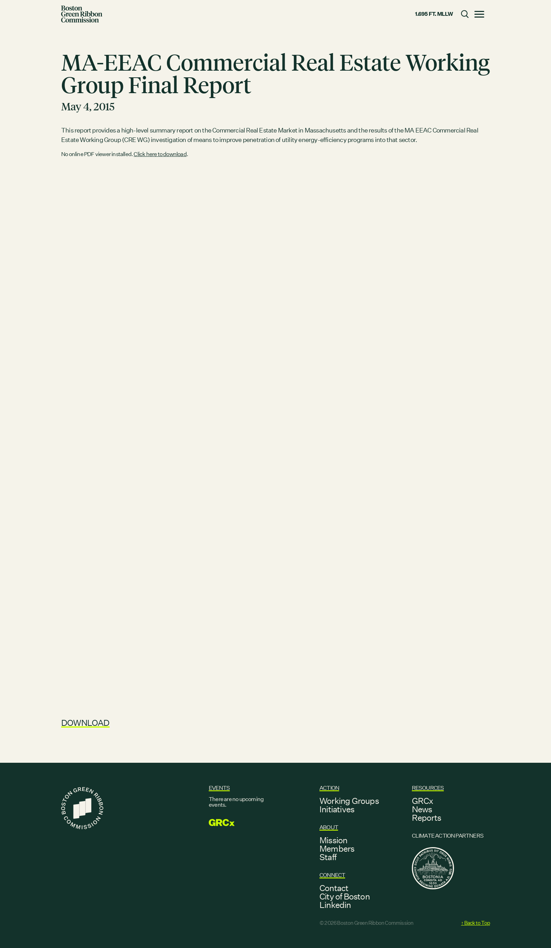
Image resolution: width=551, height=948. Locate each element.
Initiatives (336, 809)
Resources (428, 788)
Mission (333, 840)
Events (219, 788)
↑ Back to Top (475, 923)
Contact (333, 888)
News (422, 809)
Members (336, 848)
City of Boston (344, 896)
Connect (332, 875)
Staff (327, 857)
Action (329, 788)
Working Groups (349, 801)
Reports (426, 818)
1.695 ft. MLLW (434, 14)
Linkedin (335, 905)
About (328, 827)
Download (85, 723)
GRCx (422, 801)
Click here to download (160, 154)
